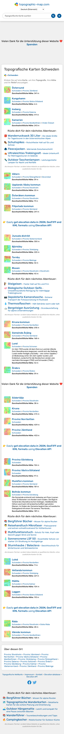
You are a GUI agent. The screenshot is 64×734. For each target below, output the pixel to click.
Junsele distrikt (21, 235)
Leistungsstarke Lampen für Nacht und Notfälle (32, 161)
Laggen (16, 591)
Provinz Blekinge (29, 260)
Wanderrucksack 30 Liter (24, 135)
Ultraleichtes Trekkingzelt (24, 153)
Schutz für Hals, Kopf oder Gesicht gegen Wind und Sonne (33, 533)
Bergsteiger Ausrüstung (23, 307)
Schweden (16, 91)
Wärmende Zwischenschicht (40, 149)
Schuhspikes (16, 142)
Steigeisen (15, 283)
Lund (15, 343)
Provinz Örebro (29, 371)
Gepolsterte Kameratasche (25, 297)
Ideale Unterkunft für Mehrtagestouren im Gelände (33, 154)
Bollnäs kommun (21, 491)
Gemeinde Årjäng (21, 332)
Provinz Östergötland (31, 177)
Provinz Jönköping (30, 249)
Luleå (15, 559)
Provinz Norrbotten (31, 325)
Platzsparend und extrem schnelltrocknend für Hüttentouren (32, 527)
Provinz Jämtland (30, 91)
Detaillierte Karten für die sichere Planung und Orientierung (32, 703)
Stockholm (44, 271)
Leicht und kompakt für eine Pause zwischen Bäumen (32, 710)
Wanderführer (15, 715)
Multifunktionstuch (20, 532)
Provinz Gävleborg (22, 459)
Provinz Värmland (30, 209)
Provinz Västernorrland (32, 239)
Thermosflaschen (19, 303)
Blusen (16, 268)
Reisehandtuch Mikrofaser (25, 525)
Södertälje (18, 397)
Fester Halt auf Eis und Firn (36, 284)
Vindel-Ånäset (48, 123)
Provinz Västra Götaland (33, 101)
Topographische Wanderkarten (26, 702)
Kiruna (15, 408)
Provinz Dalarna (29, 112)
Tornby (16, 257)
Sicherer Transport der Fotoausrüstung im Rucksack (30, 298)
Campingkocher (16, 719)
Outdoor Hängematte (20, 708)
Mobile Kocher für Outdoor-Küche (44, 720)
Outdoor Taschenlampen (24, 159)
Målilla (15, 581)
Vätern (16, 174)
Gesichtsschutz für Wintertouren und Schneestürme (33, 546)
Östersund (18, 87)
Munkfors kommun (22, 481)
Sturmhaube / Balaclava (23, 545)
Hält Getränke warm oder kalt (46, 304)
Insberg (16, 109)
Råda (15, 621)
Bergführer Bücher (20, 521)
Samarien (17, 120)
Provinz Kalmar (29, 584)
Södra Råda (45, 624)
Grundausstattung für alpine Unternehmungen (33, 309)
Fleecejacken (16, 148)
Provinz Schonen (30, 346)
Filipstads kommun (23, 206)
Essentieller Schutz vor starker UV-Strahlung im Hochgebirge (33, 540)
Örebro (16, 368)
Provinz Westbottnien (31, 123)
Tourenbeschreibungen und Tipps (41, 715)
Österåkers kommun (23, 195)
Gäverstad (46, 177)
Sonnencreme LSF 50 (22, 538)
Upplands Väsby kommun (26, 184)
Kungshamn (18, 98)
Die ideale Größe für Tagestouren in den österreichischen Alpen (32, 137)
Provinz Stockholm (30, 188)
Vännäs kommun (21, 632)
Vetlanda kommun (22, 570)
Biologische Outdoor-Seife (25, 288)
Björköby (17, 246)
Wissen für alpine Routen (45, 521)
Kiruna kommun (21, 322)
